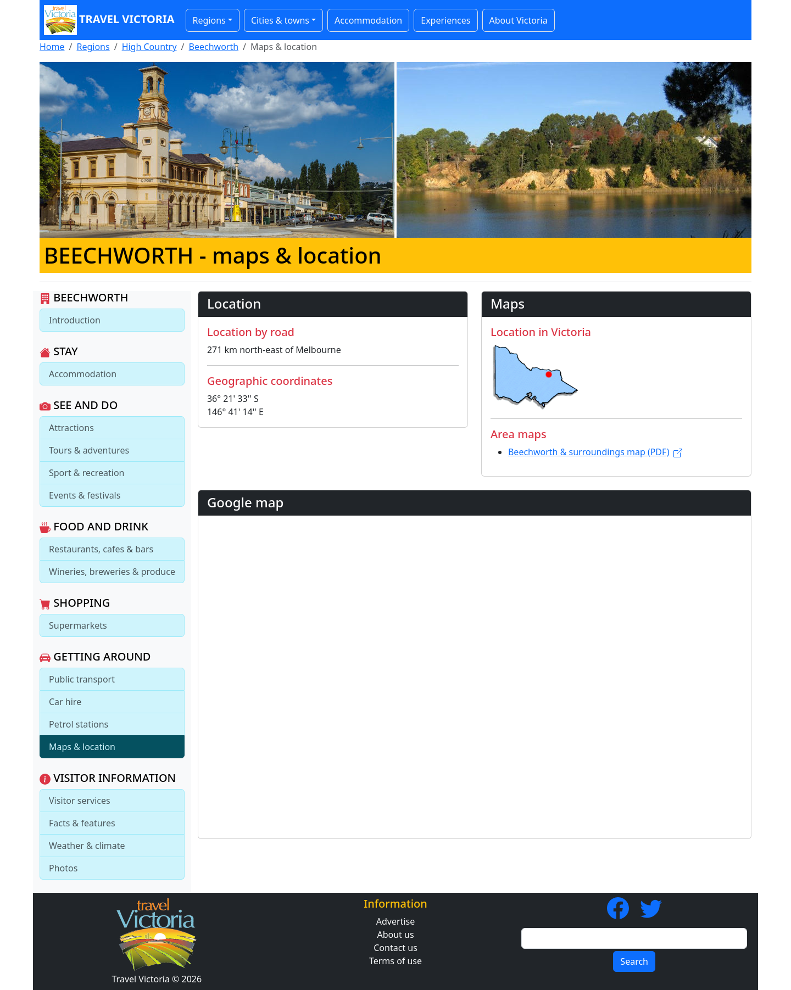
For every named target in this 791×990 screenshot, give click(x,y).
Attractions (71, 428)
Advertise (395, 921)
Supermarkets (78, 625)
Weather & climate (87, 846)
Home (52, 47)
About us (395, 935)
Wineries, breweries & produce (112, 572)
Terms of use (395, 961)
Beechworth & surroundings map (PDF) (595, 452)
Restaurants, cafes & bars (101, 549)
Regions (92, 47)
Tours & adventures (89, 450)
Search (634, 961)
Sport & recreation (86, 473)
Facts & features (82, 823)
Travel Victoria (109, 20)
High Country (149, 47)
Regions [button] (209, 20)
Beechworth (214, 47)
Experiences (445, 20)
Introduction (75, 320)
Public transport (82, 679)
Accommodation (368, 20)
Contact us (395, 948)
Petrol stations (78, 724)
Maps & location (82, 747)
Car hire (65, 702)
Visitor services (79, 801)
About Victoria (518, 20)
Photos (63, 868)
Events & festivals (84, 495)
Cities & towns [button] (280, 20)
